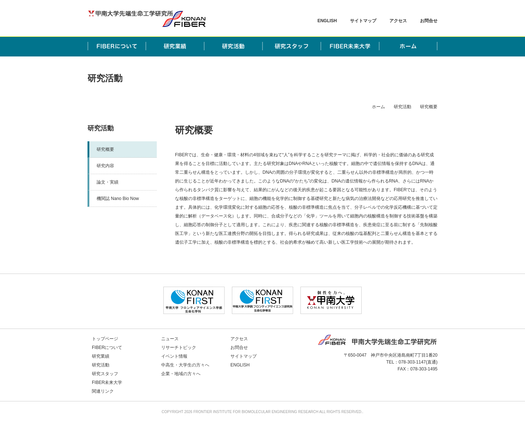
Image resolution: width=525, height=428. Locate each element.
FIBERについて (107, 347)
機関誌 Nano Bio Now (118, 198)
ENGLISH (327, 20)
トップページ (105, 338)
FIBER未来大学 (107, 382)
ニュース (170, 338)
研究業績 (100, 356)
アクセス (398, 20)
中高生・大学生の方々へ (185, 365)
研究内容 (105, 165)
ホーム (378, 106)
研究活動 (402, 106)
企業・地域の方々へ (181, 373)
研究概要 (105, 149)
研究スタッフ (105, 373)
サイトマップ (363, 20)
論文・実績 (107, 182)
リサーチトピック (178, 347)
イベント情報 (174, 356)
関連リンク (103, 391)
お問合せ (429, 20)
